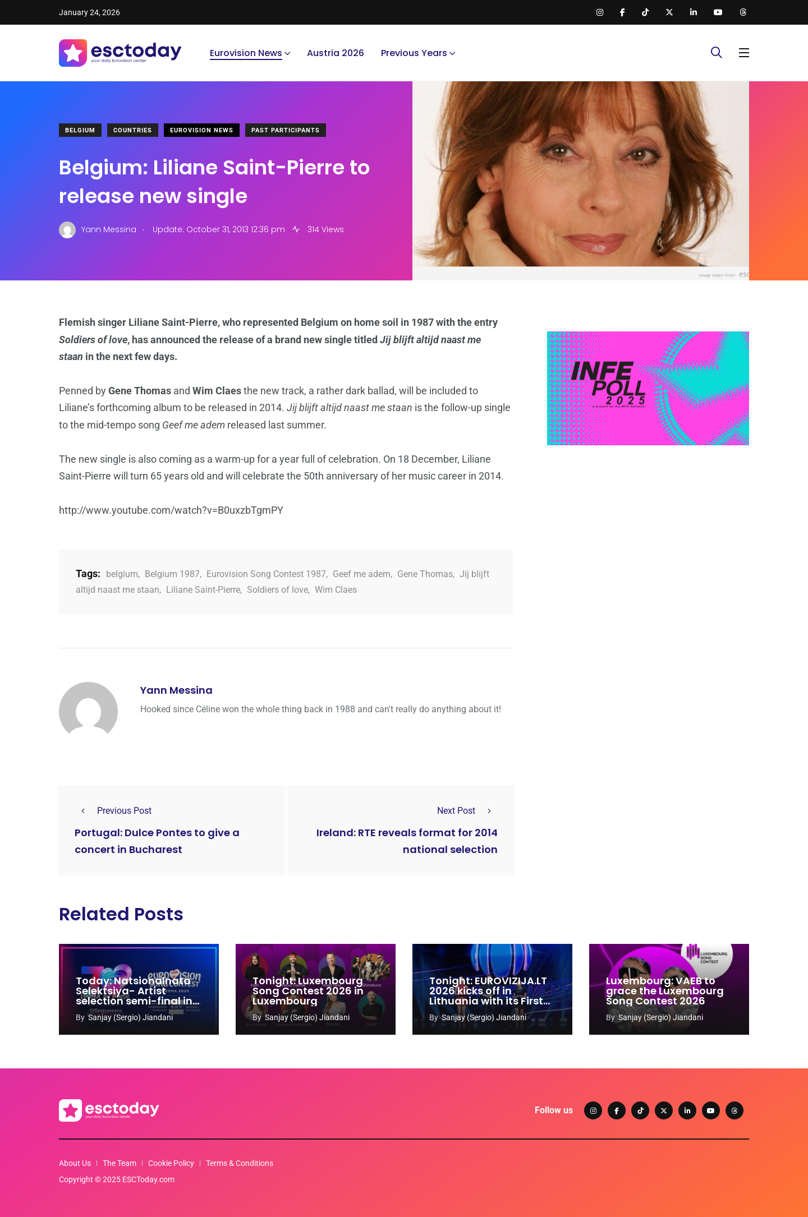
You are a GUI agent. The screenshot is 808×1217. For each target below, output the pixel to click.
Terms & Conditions (239, 1163)
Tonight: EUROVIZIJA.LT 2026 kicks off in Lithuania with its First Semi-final (488, 996)
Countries (132, 130)
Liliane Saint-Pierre (203, 589)
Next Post (467, 810)
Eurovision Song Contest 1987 (266, 574)
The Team (119, 1163)
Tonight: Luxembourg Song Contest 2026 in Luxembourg (308, 991)
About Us (75, 1163)
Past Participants (285, 130)
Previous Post (113, 810)
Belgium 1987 (172, 574)
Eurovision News (246, 53)
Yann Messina (176, 690)
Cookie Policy (171, 1163)
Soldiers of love (277, 589)
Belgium (80, 130)
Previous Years (414, 53)
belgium (122, 574)
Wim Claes (336, 589)
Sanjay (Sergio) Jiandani (130, 1017)
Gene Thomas (425, 574)
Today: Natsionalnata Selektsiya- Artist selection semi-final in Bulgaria (134, 996)
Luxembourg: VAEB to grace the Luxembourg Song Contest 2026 (665, 991)
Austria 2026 (335, 53)
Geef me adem (362, 574)
